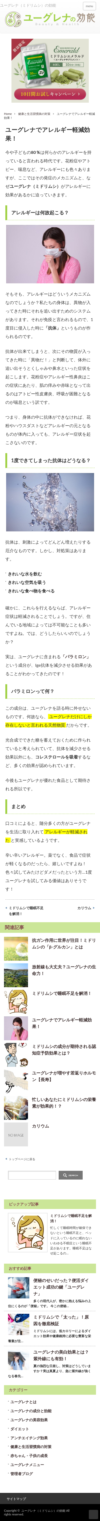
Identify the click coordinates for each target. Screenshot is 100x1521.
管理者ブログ (21, 1473)
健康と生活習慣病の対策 (34, 113)
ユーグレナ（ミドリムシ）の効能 (43, 1510)
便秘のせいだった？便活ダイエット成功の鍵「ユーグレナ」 (61, 1287)
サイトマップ (16, 1499)
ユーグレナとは (23, 1401)
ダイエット (19, 1429)
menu (89, 6)
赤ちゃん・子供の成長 (29, 1455)
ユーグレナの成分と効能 (30, 1411)
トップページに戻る (22, 1159)
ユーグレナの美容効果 (29, 1420)
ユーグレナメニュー (27, 1464)
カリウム (84, 908)
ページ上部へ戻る (93, 1514)
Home (8, 113)
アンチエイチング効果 (29, 1438)
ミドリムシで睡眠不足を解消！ (26, 911)
